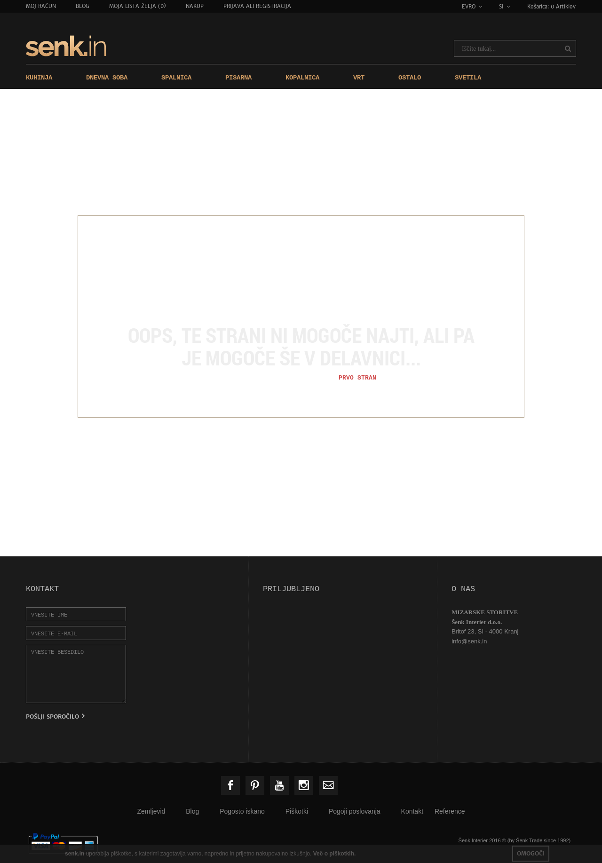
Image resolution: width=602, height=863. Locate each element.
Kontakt (412, 811)
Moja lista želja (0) (137, 6)
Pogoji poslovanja (354, 811)
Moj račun (41, 6)
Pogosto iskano (242, 811)
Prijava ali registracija (257, 6)
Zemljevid (151, 811)
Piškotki (296, 811)
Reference (450, 811)
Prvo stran (357, 377)
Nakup (195, 6)
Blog (82, 6)
